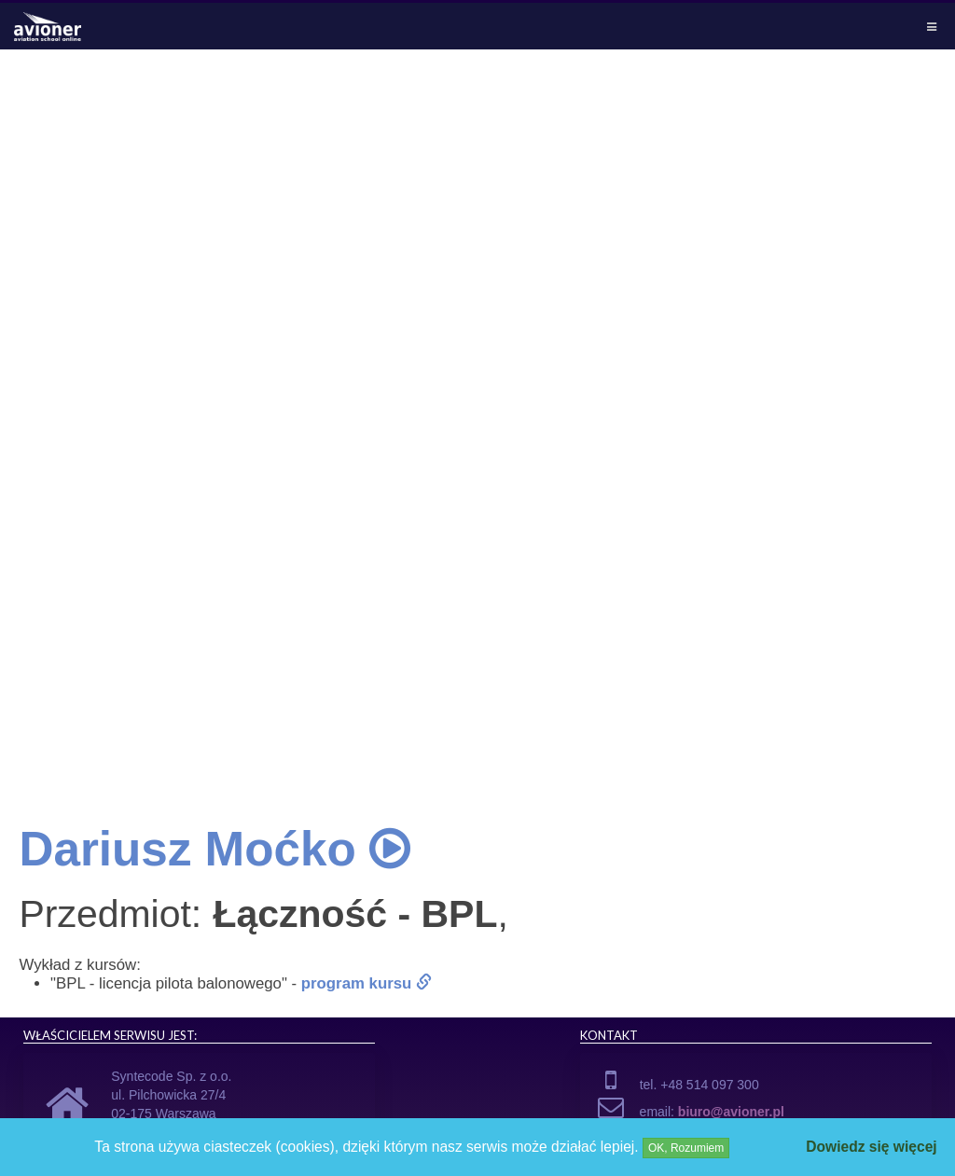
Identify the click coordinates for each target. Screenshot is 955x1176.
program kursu (366, 983)
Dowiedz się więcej (871, 1147)
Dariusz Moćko (214, 849)
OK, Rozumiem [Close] (686, 1148)
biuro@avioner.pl (731, 1111)
